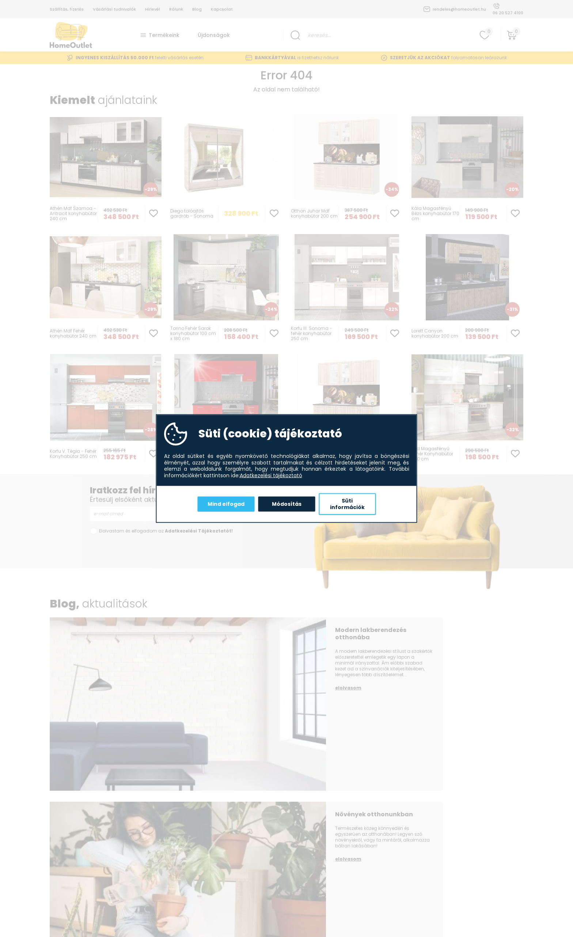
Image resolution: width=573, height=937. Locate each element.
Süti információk (347, 504)
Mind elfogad (226, 503)
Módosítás (286, 503)
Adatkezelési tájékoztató (271, 475)
